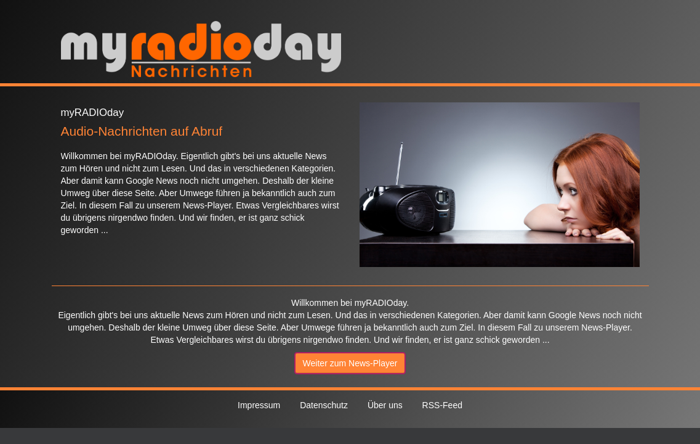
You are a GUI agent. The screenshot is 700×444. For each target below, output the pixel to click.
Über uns (385, 405)
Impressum (259, 405)
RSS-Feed (442, 405)
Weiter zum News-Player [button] (350, 363)
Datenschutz (324, 405)
